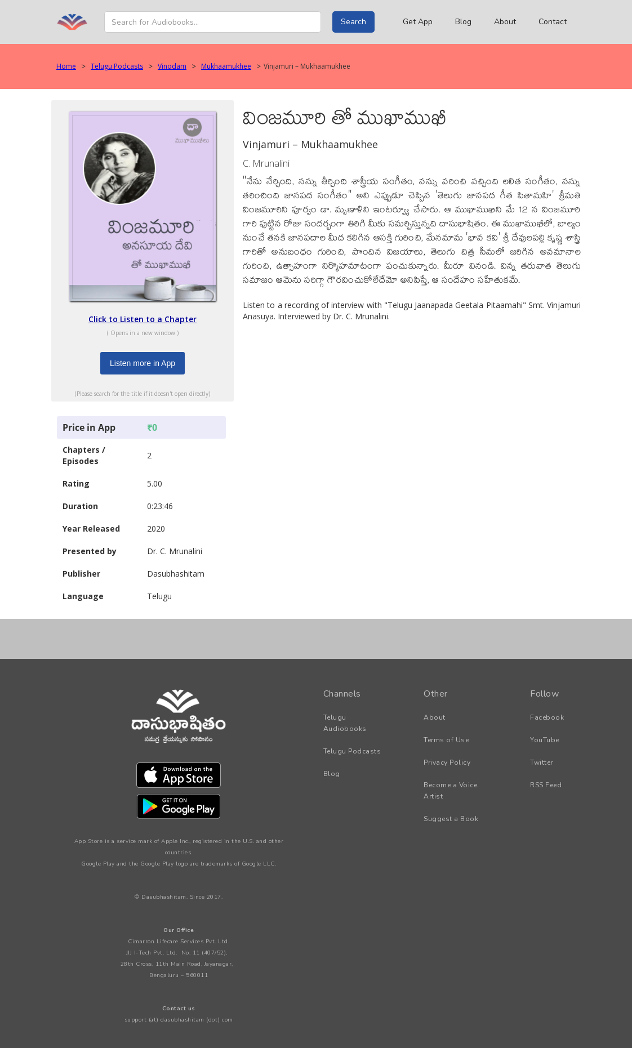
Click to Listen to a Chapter (142, 319)
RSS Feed (546, 785)
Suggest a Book (451, 818)
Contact (552, 21)
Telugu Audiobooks (345, 723)
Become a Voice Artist (450, 791)
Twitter (541, 762)
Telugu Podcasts (117, 66)
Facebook (547, 717)
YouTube (544, 739)
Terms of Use (446, 739)
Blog (463, 21)
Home (66, 66)
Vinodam (172, 66)
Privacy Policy (447, 762)
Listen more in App (142, 363)
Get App (418, 21)
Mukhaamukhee (226, 66)
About (505, 21)
